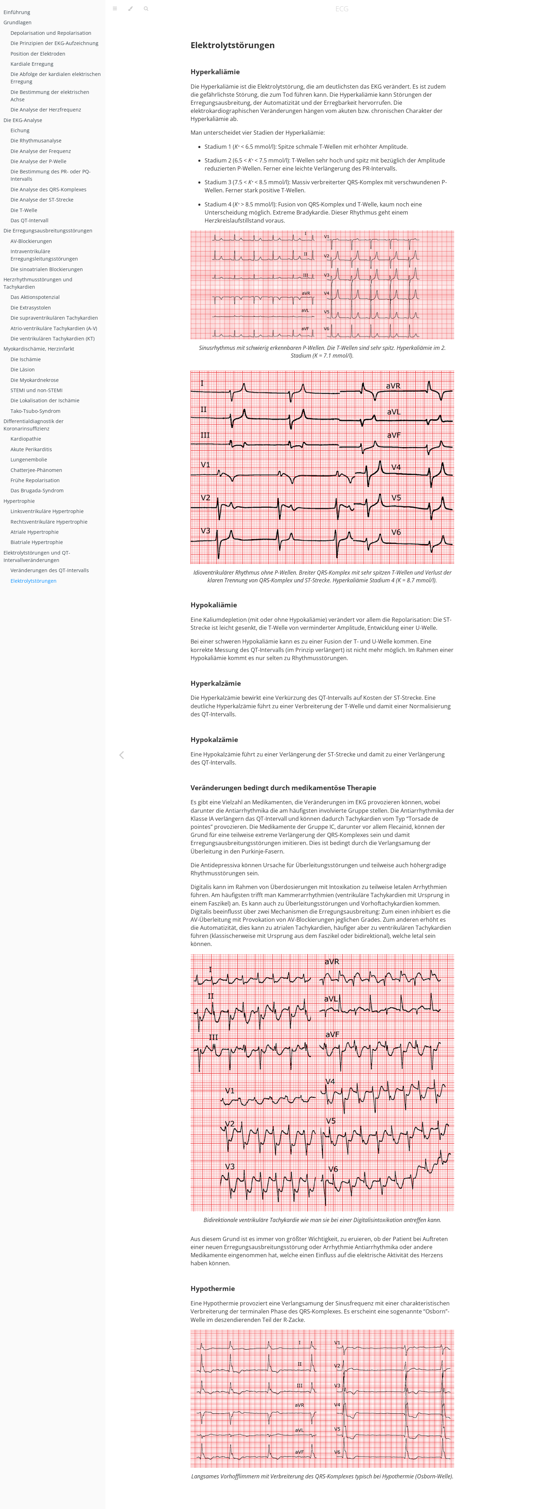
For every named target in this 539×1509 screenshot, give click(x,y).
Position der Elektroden (38, 53)
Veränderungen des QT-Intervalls (50, 570)
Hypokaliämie (214, 604)
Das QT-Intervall (30, 220)
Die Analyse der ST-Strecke (42, 199)
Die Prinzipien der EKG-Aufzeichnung (54, 43)
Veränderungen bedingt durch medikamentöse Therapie (283, 787)
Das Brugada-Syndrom (37, 490)
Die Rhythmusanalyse (36, 140)
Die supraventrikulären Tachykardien (54, 317)
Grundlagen (18, 22)
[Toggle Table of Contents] (114, 9)
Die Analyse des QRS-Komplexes (48, 189)
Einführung (17, 12)
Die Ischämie (26, 359)
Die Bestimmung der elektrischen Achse (50, 96)
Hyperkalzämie (216, 683)
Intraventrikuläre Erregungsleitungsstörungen (44, 255)
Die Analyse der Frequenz (41, 151)
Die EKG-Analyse (23, 120)
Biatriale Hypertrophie (37, 542)
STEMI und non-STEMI (37, 390)
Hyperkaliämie (215, 71)
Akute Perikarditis (31, 449)
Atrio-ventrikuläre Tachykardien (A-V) (54, 328)
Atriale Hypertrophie (35, 532)
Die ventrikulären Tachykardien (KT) (53, 338)
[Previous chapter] (121, 754)
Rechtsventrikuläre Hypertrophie (49, 521)
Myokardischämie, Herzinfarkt (39, 348)
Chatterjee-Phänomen (36, 470)
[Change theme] (130, 9)
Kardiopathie (26, 438)
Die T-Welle (24, 210)
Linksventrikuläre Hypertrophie (47, 511)
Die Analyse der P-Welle (38, 161)
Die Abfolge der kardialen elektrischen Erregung (56, 78)
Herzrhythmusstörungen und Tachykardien (38, 283)
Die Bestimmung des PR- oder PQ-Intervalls (51, 175)
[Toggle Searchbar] (146, 9)
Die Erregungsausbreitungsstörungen (48, 230)
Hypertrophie (19, 501)
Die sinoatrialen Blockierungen (47, 269)
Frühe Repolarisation (35, 480)
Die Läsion (23, 369)
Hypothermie (213, 1288)
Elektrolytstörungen (34, 580)
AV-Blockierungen (31, 241)
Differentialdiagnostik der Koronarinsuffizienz (34, 425)
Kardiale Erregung (32, 63)
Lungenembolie (29, 459)
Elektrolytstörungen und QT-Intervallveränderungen (37, 556)
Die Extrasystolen (31, 307)
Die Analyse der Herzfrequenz (46, 109)
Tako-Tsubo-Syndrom (35, 411)
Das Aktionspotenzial (35, 297)
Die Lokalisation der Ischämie (45, 400)
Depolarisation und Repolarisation (51, 33)
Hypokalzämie (214, 739)
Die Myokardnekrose (35, 380)
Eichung (20, 130)
